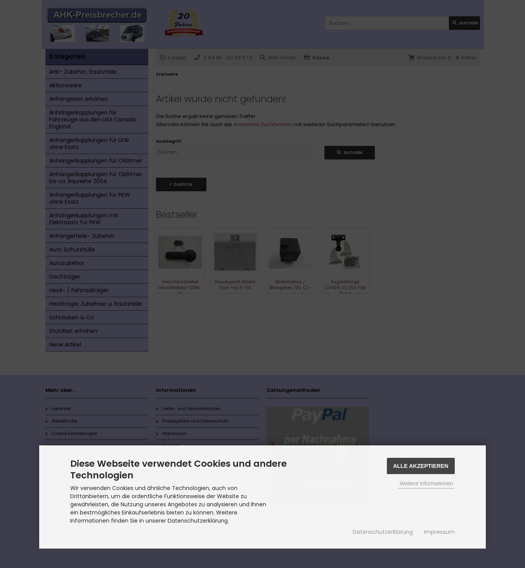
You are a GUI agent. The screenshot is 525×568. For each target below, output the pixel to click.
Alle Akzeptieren (421, 466)
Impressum (439, 532)
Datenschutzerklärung (383, 532)
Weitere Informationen (426, 483)
